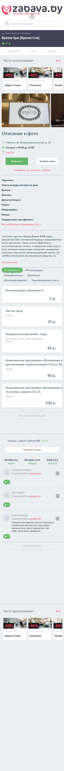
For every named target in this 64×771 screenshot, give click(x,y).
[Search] (32, 24)
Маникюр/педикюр (15, 280)
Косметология (12, 270)
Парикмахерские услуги (45, 280)
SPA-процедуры (34, 270)
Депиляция (33, 275)
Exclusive (35, 85)
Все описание (31, 262)
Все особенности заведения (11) (21, 224)
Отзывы (52, 51)
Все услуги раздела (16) (32, 415)
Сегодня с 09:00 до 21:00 (20, 147)
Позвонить (16, 161)
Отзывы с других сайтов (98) (28, 440)
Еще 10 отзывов (32, 546)
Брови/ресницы (13, 275)
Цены (33, 51)
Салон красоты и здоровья (16, 33)
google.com (35, 473)
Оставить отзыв (47, 161)
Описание (13, 51)
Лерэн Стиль (13, 85)
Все (58, 60)
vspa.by (10, 152)
